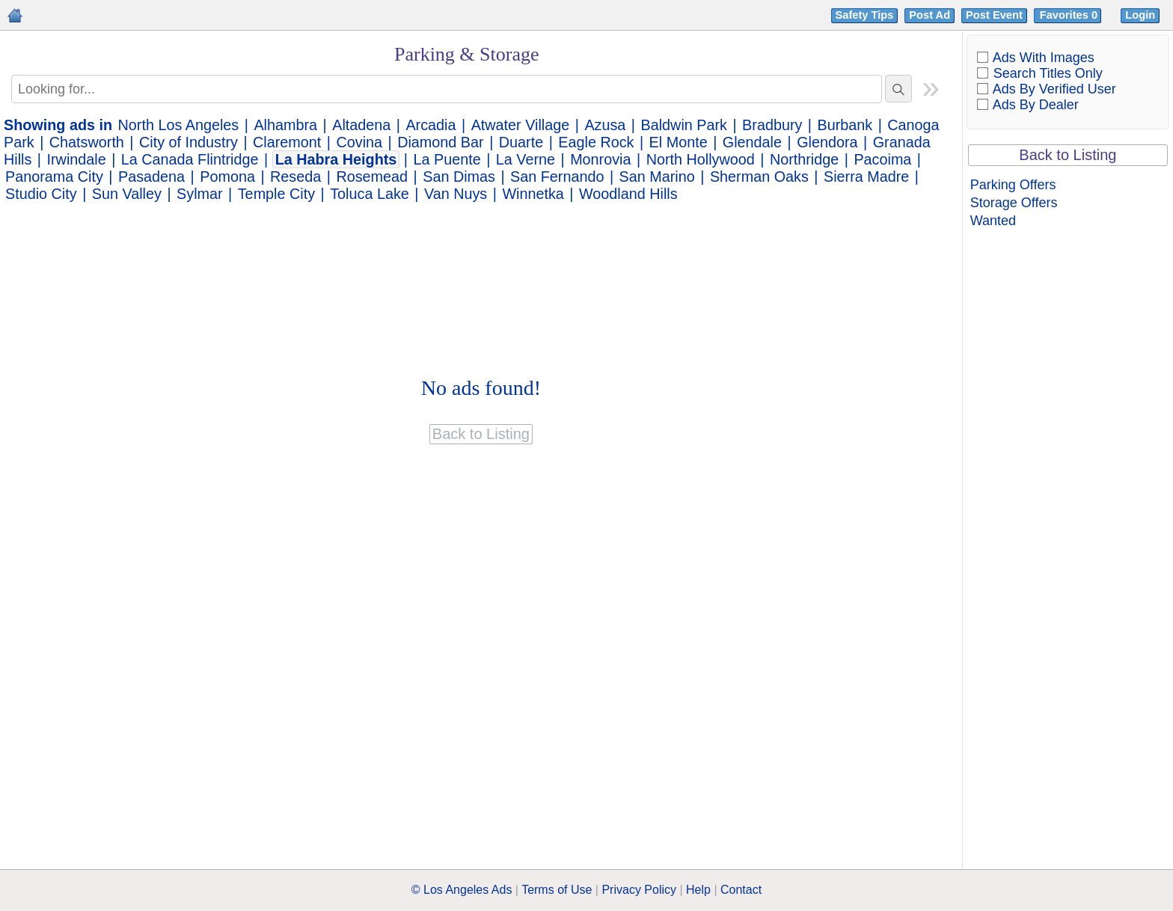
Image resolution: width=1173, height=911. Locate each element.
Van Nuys (455, 193)
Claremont (287, 142)
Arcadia (430, 125)
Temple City (276, 193)
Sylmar (200, 193)
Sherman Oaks (759, 176)
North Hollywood (700, 159)
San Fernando (557, 176)
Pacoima (882, 159)
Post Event (994, 15)
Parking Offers (1013, 184)
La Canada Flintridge (190, 159)
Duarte (521, 142)
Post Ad (929, 15)
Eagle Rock (596, 142)
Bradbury (772, 125)
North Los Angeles (178, 125)
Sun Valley (127, 193)
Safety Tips (865, 15)
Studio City (41, 193)
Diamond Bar (440, 142)
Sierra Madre (866, 176)
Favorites (1070, 15)
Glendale (752, 142)
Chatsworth (86, 142)
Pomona (227, 176)
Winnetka (532, 193)
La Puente (446, 159)
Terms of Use (556, 889)
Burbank (845, 125)
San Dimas (459, 176)
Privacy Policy (638, 889)
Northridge (804, 159)
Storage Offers (1014, 202)
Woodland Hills (628, 193)
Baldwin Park (684, 125)
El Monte (678, 142)
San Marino (657, 176)
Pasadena (151, 176)
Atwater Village (520, 125)
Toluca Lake (369, 193)
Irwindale (76, 159)
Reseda (295, 176)
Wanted (993, 220)
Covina (359, 142)
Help (698, 889)
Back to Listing (1067, 155)
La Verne (525, 159)
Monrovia (600, 159)
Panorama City (54, 176)
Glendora (827, 142)
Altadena (361, 125)
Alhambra (285, 125)
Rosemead (372, 176)
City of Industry (188, 142)
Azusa (604, 125)
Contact (741, 889)
